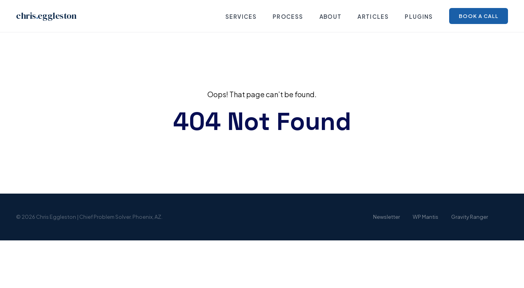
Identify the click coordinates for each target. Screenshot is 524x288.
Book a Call (478, 16)
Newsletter (386, 217)
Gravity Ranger (469, 217)
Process (288, 16)
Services (241, 16)
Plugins (419, 16)
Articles (373, 16)
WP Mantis (425, 217)
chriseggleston (46, 16)
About (330, 16)
